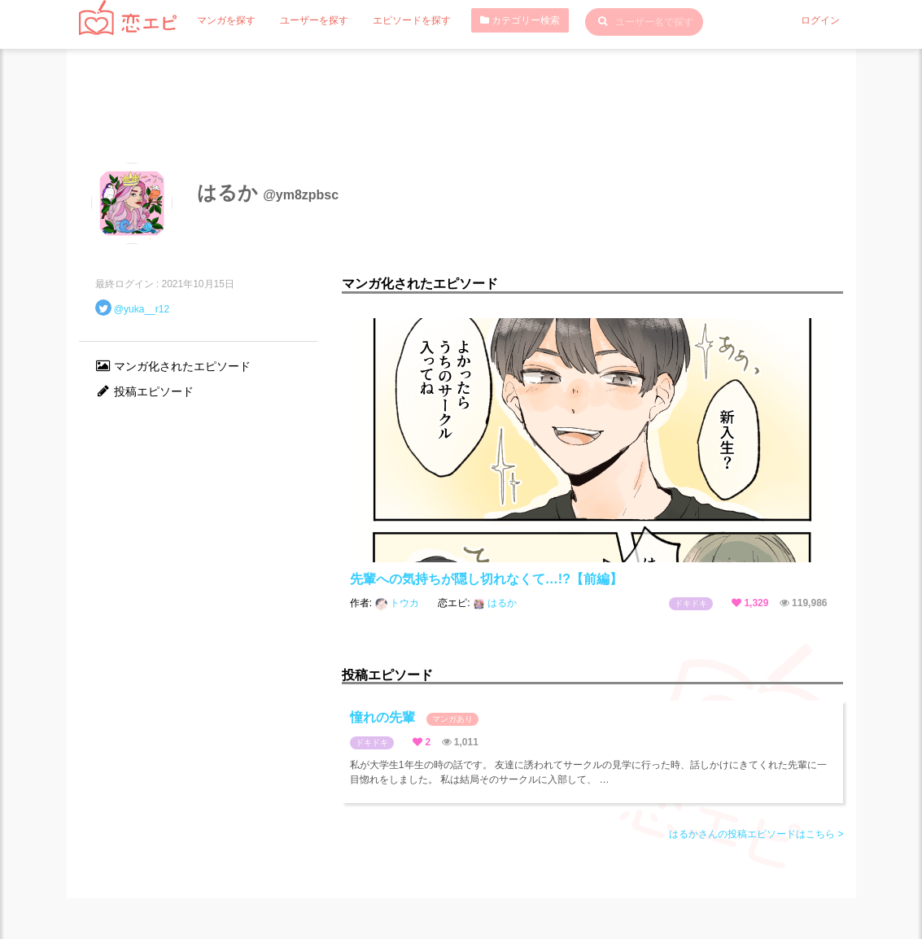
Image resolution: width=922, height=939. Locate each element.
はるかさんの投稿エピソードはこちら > (756, 834)
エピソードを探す (412, 20)
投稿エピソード (144, 391)
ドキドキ (691, 603)
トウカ (398, 603)
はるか (495, 603)
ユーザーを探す (314, 20)
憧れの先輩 (414, 718)
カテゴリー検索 (520, 20)
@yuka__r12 (141, 309)
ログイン (820, 20)
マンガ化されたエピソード (173, 366)
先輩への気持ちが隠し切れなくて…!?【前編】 (486, 579)
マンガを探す (226, 20)
